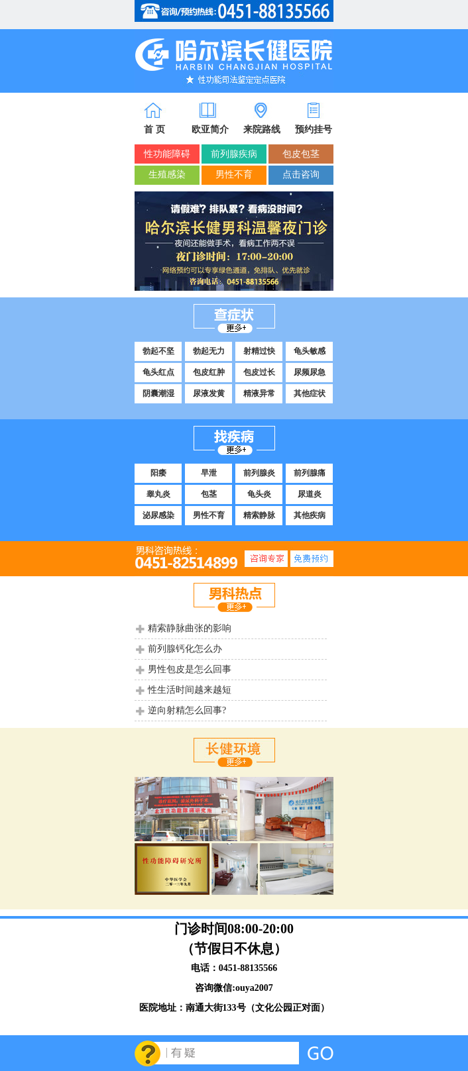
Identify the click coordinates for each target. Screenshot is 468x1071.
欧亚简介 (210, 129)
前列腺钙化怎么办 (185, 649)
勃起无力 (209, 351)
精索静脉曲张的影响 (189, 628)
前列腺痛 (309, 473)
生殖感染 (167, 174)
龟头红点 (158, 372)
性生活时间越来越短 (189, 690)
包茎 (209, 494)
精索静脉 (259, 515)
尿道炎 (310, 494)
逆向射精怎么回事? (187, 710)
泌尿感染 (158, 515)
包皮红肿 (209, 372)
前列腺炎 (259, 473)
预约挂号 (313, 129)
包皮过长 (259, 372)
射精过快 (259, 351)
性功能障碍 (167, 154)
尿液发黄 (209, 393)
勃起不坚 (158, 351)
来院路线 (261, 129)
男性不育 (234, 174)
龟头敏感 (309, 351)
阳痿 (158, 473)
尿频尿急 (309, 372)
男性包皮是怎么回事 (189, 669)
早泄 (209, 473)
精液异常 (259, 393)
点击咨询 (301, 174)
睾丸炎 (158, 494)
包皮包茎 (301, 154)
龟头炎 (259, 494)
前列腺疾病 (234, 154)
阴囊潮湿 (158, 393)
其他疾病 (309, 515)
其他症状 (309, 393)
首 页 (154, 129)
